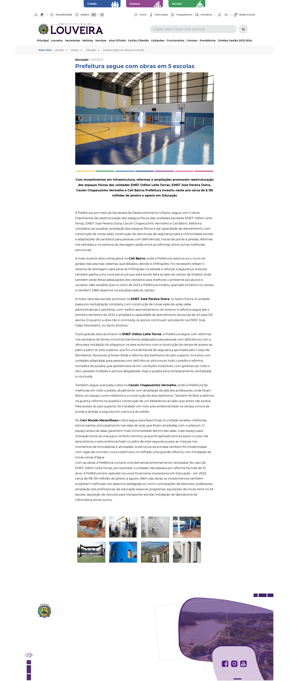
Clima (143, 15)
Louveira (57, 40)
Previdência (208, 40)
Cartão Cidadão (138, 40)
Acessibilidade (63, 15)
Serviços (100, 40)
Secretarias (72, 40)
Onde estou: (45, 49)
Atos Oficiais (117, 40)
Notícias (87, 40)
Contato (192, 40)
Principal (43, 40)
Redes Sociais (247, 15)
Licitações (157, 40)
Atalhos (85, 15)
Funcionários (175, 40)
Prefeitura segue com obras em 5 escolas (128, 50)
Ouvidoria (206, 15)
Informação (161, 15)
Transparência (184, 15)
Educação (94, 50)
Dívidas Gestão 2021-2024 (235, 40)
